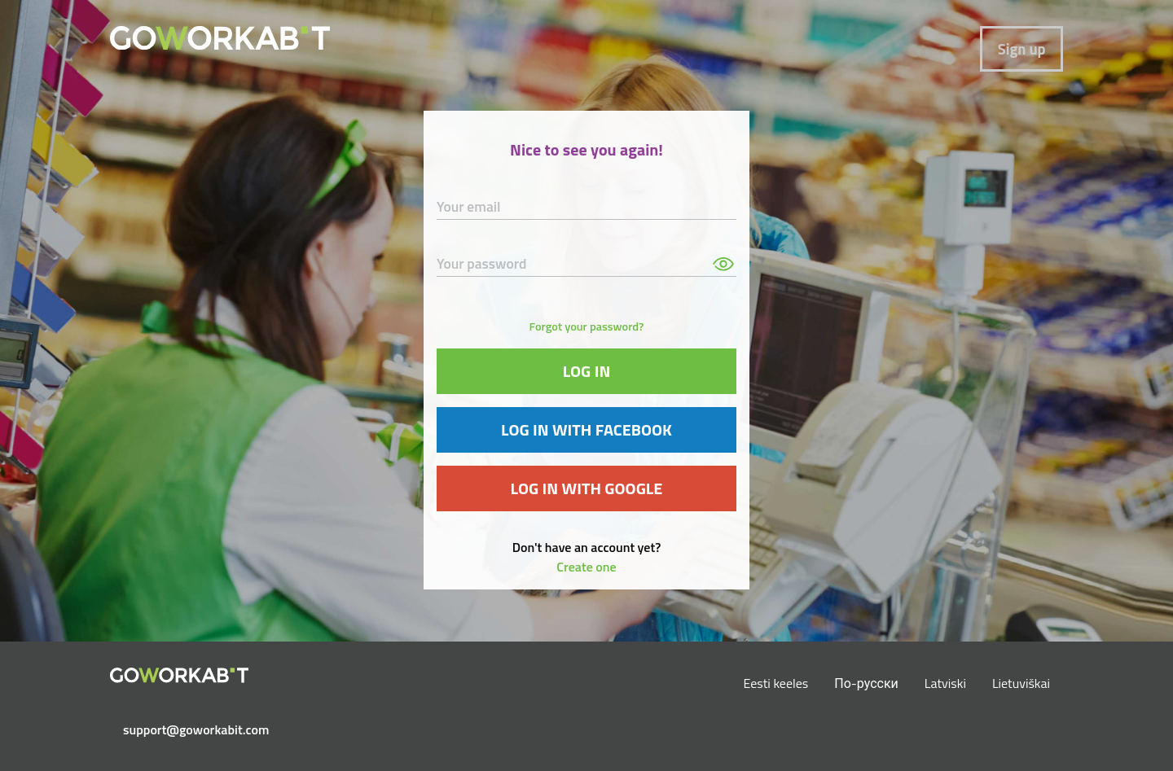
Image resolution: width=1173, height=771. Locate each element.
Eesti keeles (776, 683)
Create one (586, 566)
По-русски (866, 683)
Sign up (1022, 48)
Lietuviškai (1021, 683)
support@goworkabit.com (185, 729)
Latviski (945, 683)
